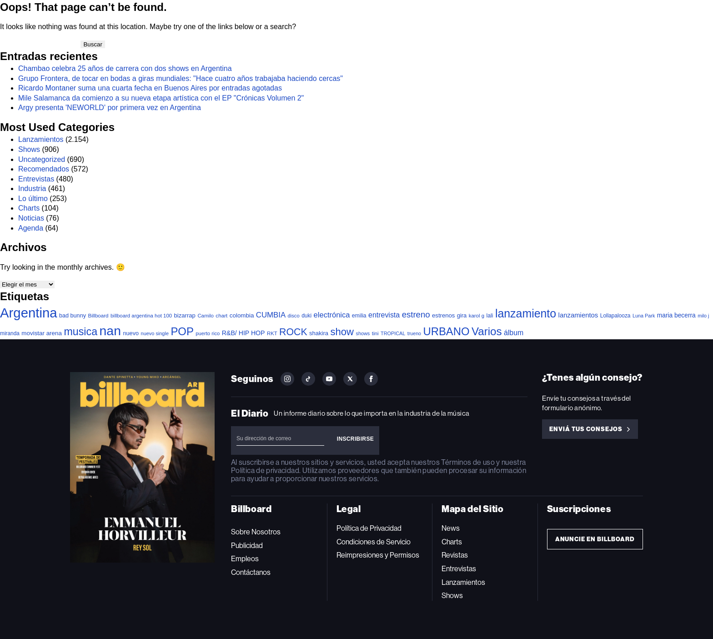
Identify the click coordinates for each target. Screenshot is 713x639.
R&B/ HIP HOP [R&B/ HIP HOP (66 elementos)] (243, 333)
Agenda (30, 228)
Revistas (455, 555)
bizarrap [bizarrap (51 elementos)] (185, 315)
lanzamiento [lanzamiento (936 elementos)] (525, 313)
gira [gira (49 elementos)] (462, 315)
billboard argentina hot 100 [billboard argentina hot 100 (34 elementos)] (141, 315)
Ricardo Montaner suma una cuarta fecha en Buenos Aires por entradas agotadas (150, 88)
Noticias (31, 218)
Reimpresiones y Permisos (377, 555)
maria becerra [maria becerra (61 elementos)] (676, 315)
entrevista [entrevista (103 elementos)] (384, 315)
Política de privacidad (265, 470)
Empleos (245, 558)
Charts (29, 208)
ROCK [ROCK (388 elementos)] (293, 332)
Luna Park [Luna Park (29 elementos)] (644, 315)
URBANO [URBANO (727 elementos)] (446, 331)
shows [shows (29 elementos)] (363, 333)
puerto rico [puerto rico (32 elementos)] (208, 333)
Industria (32, 188)
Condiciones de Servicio (373, 542)
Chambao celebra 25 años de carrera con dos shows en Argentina (125, 68)
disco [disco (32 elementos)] (294, 315)
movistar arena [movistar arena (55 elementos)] (41, 333)
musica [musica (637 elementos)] (80, 331)
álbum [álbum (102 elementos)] (513, 333)
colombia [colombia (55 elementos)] (242, 315)
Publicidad (247, 545)
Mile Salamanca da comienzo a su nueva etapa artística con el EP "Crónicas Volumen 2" (161, 98)
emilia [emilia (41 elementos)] (359, 315)
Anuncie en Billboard (595, 539)
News (451, 528)
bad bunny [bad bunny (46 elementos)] (72, 315)
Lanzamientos (41, 139)
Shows (29, 149)
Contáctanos (251, 572)
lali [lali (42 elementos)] (489, 315)
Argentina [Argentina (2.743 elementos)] (28, 312)
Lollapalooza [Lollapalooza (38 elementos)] (615, 315)
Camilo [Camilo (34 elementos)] (205, 315)
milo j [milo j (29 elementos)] (703, 315)
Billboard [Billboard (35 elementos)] (98, 315)
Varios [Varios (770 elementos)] (487, 331)
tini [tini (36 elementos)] (375, 333)
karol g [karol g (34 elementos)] (476, 315)
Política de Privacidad (369, 528)
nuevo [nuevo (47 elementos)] (131, 333)
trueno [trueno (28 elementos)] (414, 333)
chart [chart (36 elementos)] (221, 315)
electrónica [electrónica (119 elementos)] (332, 315)
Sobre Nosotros (256, 532)
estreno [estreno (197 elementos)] (416, 314)
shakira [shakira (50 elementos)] (318, 333)
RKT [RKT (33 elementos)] (272, 333)
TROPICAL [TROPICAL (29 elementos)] (393, 333)
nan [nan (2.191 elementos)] (110, 330)
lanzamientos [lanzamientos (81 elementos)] (578, 315)
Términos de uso (467, 462)
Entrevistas (36, 179)
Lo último (33, 198)
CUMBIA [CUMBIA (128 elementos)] (271, 315)
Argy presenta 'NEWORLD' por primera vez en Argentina (109, 107)
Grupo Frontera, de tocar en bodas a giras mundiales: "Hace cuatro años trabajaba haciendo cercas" (180, 78)
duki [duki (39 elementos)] (306, 315)
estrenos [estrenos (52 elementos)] (443, 315)
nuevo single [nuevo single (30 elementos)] (155, 333)
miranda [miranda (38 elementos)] (10, 333)
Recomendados (43, 169)
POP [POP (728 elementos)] (182, 331)
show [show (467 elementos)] (342, 331)
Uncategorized (41, 159)
